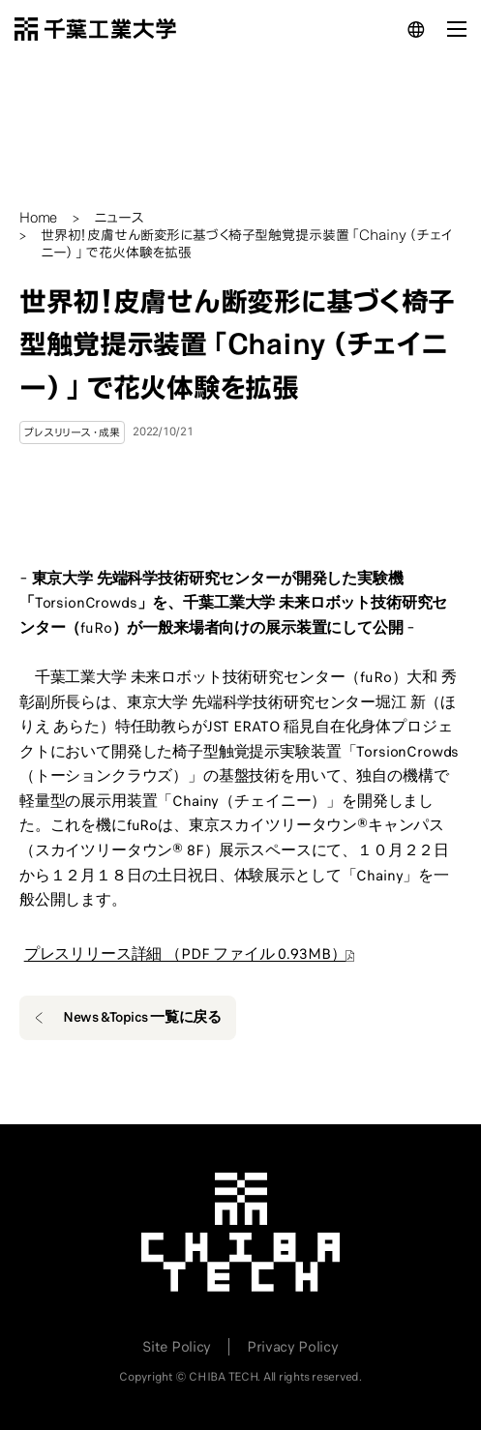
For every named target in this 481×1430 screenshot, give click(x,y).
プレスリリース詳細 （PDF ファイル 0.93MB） (185, 954)
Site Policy (176, 1347)
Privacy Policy (293, 1347)
